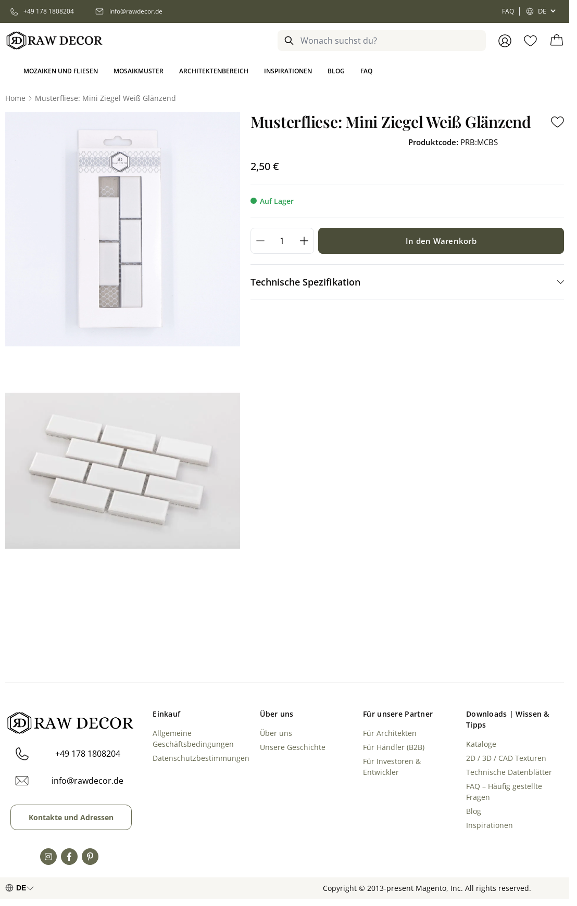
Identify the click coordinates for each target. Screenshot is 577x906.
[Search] (289, 40)
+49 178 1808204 (87, 753)
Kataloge (481, 744)
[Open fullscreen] (122, 229)
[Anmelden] (504, 40)
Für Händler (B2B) (393, 747)
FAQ (508, 11)
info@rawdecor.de (87, 780)
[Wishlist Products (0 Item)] (530, 40)
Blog (473, 811)
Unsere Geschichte (292, 747)
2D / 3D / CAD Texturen (506, 758)
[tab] (407, 282)
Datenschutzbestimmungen (201, 758)
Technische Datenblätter (509, 772)
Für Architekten (390, 733)
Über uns (276, 733)
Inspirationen (489, 825)
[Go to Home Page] (15, 98)
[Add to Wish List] (557, 121)
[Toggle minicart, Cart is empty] (556, 40)
